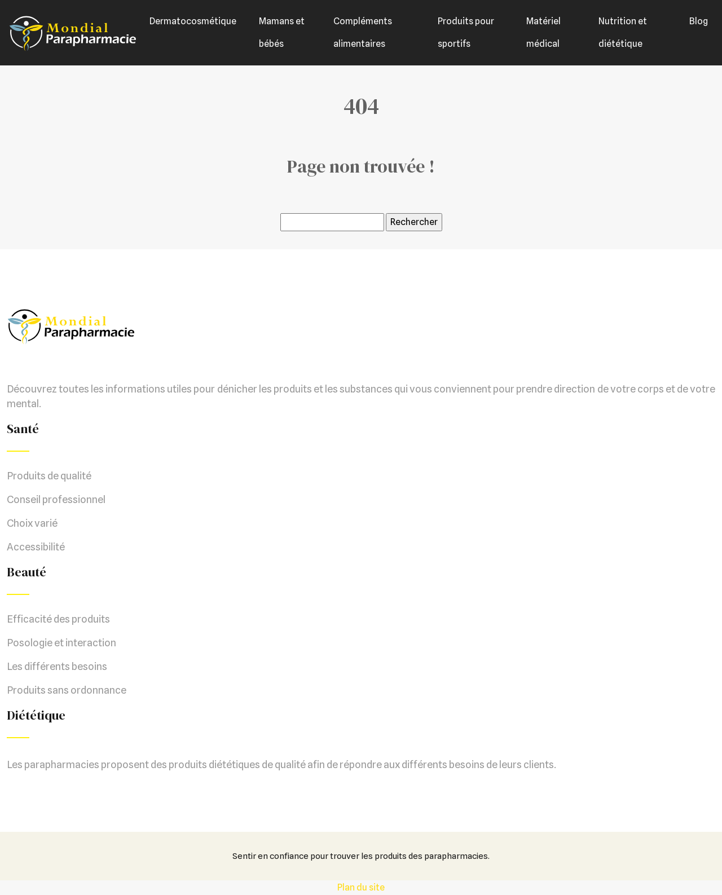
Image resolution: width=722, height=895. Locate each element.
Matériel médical (543, 32)
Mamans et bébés (282, 32)
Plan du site (361, 887)
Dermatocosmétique (192, 21)
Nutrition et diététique (622, 32)
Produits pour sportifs (466, 32)
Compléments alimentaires (362, 32)
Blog (698, 21)
